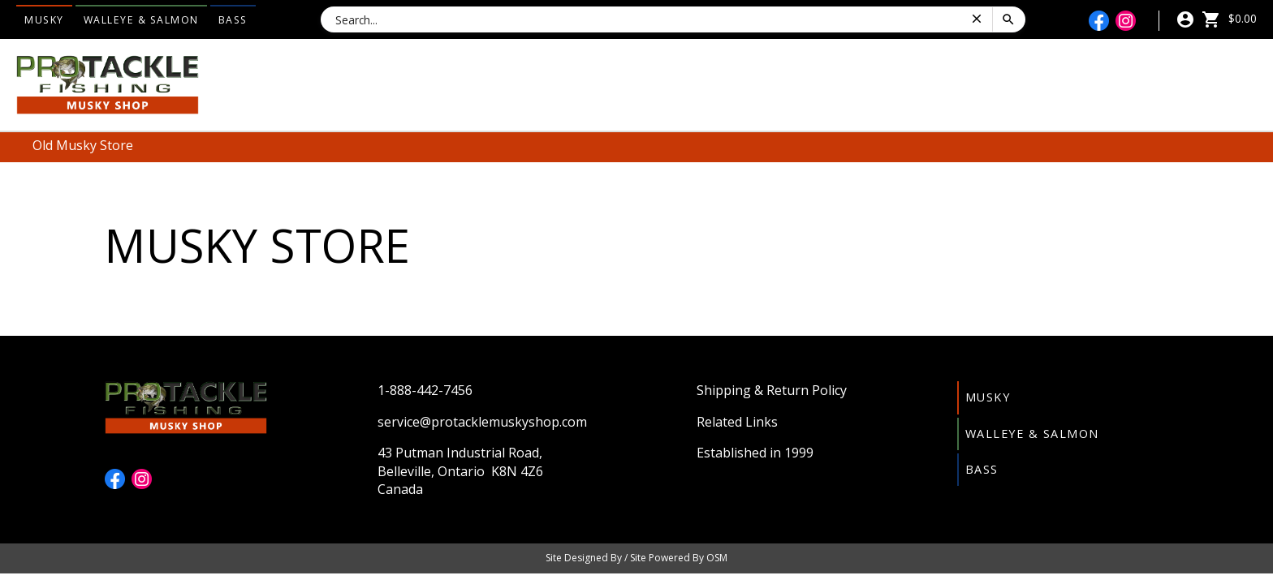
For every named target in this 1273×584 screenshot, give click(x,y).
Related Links (737, 422)
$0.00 (1229, 18)
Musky (44, 20)
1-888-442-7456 (425, 390)
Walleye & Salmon (141, 20)
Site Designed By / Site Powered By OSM (636, 558)
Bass (233, 20)
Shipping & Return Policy (772, 390)
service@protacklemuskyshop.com (482, 422)
